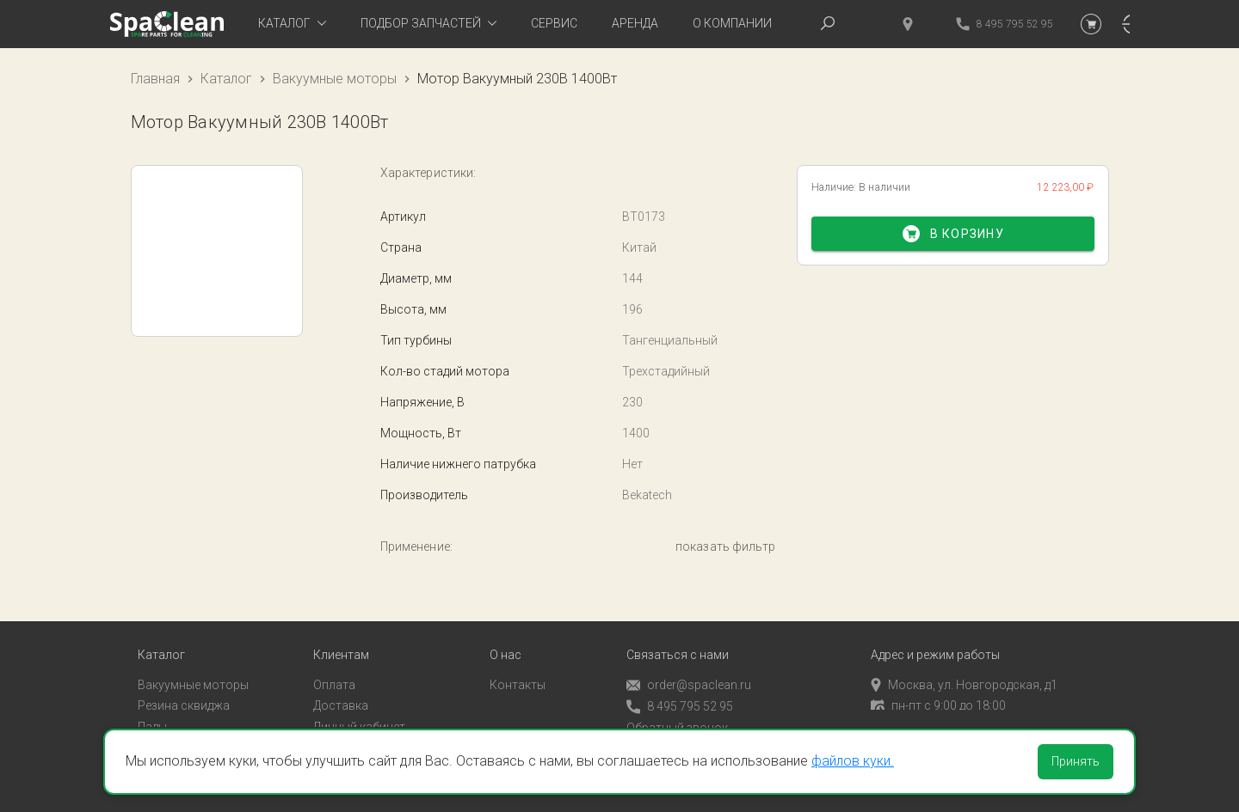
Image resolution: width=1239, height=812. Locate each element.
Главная (155, 78)
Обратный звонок (677, 717)
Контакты (518, 674)
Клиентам (341, 644)
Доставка (340, 695)
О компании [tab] (732, 23)
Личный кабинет (359, 716)
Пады (152, 716)
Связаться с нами (677, 644)
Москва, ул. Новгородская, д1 (964, 674)
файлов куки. (852, 761)
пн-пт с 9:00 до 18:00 (938, 695)
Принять (1075, 761)
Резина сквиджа (184, 695)
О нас (505, 644)
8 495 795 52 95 (679, 696)
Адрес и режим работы (935, 644)
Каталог (226, 78)
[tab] (292, 24)
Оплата (334, 674)
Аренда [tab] (635, 23)
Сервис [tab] (554, 23)
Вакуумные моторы (335, 78)
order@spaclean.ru (688, 675)
